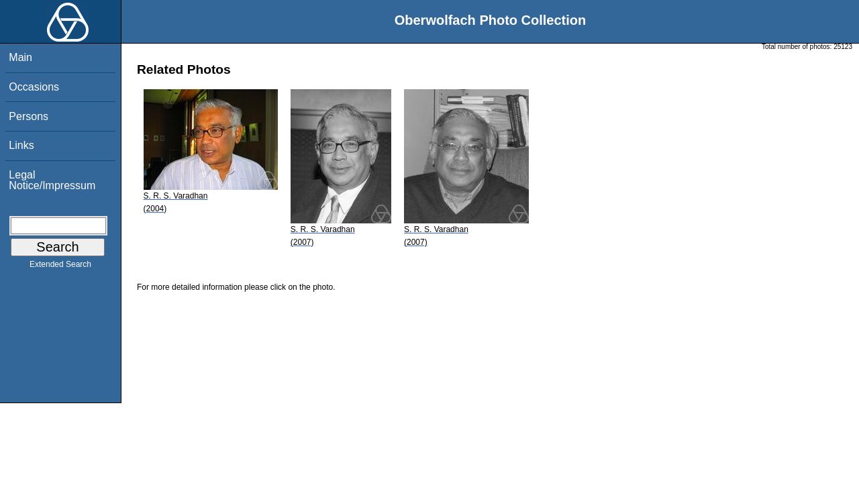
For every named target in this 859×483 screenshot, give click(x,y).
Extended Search (60, 267)
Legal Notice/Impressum (52, 180)
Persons (28, 116)
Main (20, 57)
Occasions (34, 87)
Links (21, 145)
